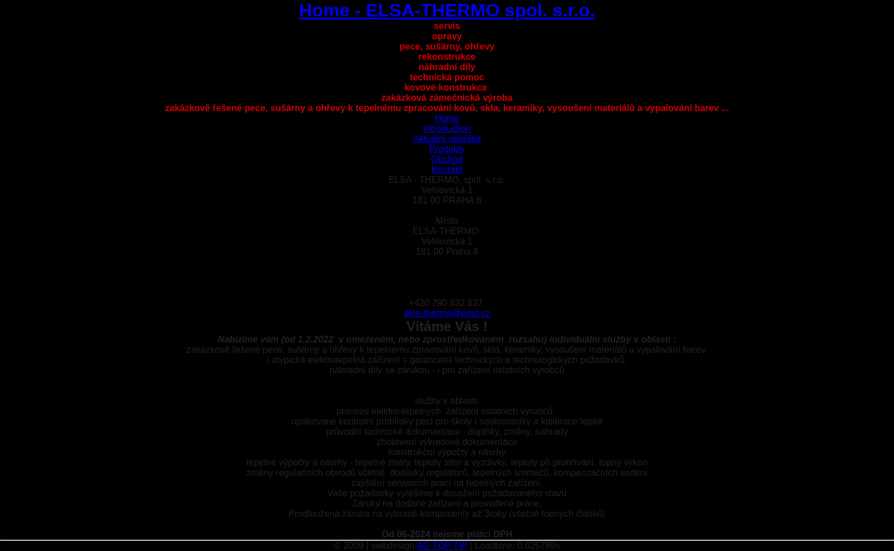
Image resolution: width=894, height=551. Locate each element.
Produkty (447, 149)
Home (447, 118)
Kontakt (447, 169)
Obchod (447, 159)
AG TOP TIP (442, 545)
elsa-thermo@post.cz (447, 313)
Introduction (447, 128)
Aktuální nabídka (447, 139)
